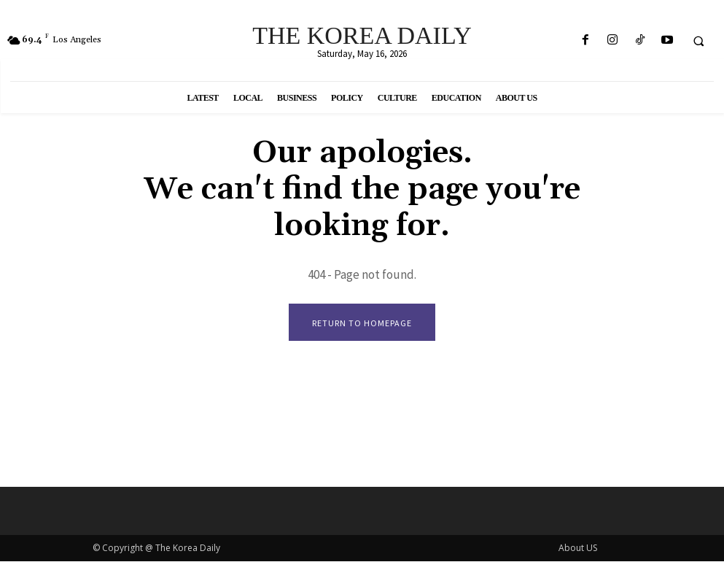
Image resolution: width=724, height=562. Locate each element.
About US (577, 548)
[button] (698, 41)
